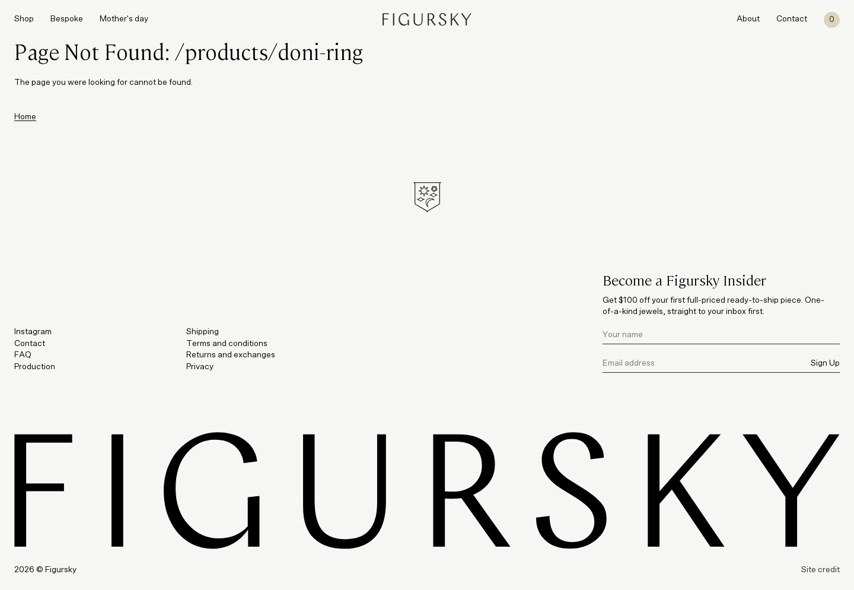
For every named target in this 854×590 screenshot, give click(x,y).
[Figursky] (427, 19)
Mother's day (124, 19)
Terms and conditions (226, 344)
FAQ (22, 355)
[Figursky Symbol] (427, 197)
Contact (791, 19)
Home (25, 117)
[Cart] (832, 20)
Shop (24, 19)
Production (34, 367)
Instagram (33, 332)
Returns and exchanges (230, 355)
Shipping (202, 332)
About (748, 19)
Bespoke (66, 19)
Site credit (820, 570)
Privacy (200, 367)
